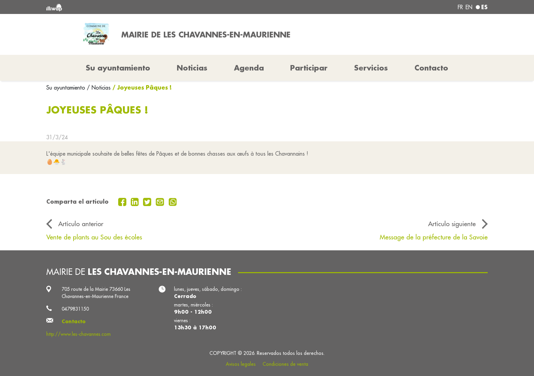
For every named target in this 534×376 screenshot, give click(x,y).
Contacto (431, 68)
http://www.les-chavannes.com (78, 334)
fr (460, 7)
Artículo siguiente (452, 224)
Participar (309, 68)
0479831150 (75, 309)
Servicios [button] (371, 68)
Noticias (192, 68)
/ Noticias (99, 87)
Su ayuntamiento (66, 87)
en (469, 7)
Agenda (249, 68)
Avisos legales (241, 364)
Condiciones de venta (285, 364)
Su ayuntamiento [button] (118, 68)
